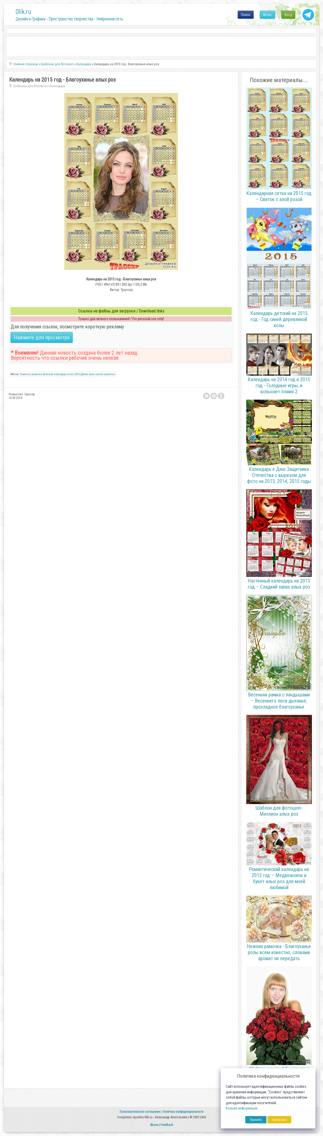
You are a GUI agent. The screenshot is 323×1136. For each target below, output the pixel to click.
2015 (77, 374)
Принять (256, 1120)
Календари (57, 86)
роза (91, 374)
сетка (70, 374)
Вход (288, 15)
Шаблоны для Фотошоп (30, 86)
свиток (99, 374)
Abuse (154, 1125)
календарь (60, 374)
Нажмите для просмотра (41, 337)
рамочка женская (42, 374)
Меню (267, 15)
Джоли (84, 374)
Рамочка (25, 374)
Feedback (166, 1125)
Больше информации (241, 1108)
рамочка (109, 374)
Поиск (245, 15)
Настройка (279, 1120)
